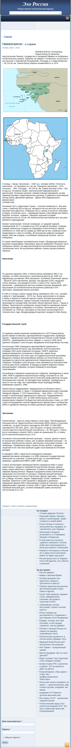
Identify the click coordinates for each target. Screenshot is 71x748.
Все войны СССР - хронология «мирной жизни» (54, 699)
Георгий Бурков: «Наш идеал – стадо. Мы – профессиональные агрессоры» (54, 676)
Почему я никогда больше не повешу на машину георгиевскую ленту (53, 631)
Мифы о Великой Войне (51, 575)
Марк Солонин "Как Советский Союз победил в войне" (54, 659)
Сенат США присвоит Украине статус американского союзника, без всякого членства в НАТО (54, 598)
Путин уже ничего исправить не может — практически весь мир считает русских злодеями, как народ (54, 686)
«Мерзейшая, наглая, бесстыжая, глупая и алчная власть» (53, 607)
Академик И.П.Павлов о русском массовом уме (51, 693)
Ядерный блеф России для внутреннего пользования (52, 643)
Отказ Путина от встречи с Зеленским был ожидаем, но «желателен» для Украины (53, 526)
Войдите (6, 506)
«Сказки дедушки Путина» (52, 513)
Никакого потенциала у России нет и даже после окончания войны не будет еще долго (54, 553)
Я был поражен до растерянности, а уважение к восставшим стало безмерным (54, 615)
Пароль (6, 729)
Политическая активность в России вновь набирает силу (53, 637)
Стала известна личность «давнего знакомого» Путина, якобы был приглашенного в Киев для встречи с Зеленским (54, 544)
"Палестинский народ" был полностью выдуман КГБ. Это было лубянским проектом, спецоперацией (53, 707)
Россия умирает (47, 572)
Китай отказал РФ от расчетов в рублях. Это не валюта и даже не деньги (54, 666)
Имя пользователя (12, 721)
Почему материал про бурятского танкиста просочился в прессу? (50, 580)
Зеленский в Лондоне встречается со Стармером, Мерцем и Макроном (52, 534)
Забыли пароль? (12, 737)
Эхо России (35, 4)
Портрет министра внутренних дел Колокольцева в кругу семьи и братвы (54, 588)
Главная (8, 37)
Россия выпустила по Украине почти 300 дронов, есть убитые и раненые (54, 561)
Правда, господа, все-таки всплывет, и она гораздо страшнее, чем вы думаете (52, 623)
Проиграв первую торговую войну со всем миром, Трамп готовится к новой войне (53, 518)
